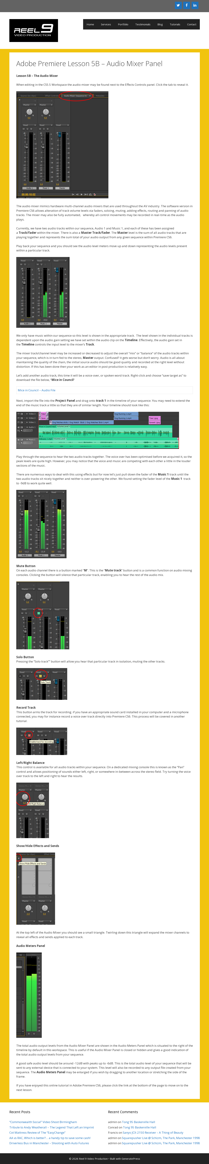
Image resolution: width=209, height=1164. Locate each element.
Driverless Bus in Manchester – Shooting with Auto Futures (49, 1143)
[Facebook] (186, 5)
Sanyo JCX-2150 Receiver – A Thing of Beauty (153, 1133)
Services (106, 24)
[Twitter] (178, 5)
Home (90, 24)
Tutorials (175, 24)
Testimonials (142, 24)
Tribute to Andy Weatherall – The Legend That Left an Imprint (51, 1127)
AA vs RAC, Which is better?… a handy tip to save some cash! (49, 1138)
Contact (191, 24)
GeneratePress (131, 1158)
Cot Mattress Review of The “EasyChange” (37, 1133)
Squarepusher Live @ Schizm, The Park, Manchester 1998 (161, 1138)
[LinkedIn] (195, 5)
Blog (160, 24)
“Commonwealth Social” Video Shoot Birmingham (43, 1122)
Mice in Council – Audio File (36, 390)
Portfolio (123, 24)
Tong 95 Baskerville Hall (138, 1122)
